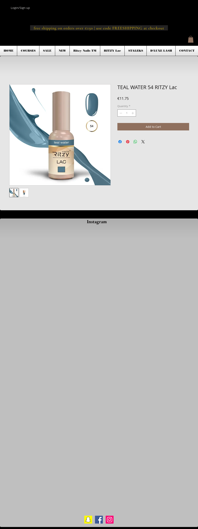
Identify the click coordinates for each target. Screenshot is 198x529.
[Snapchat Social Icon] (88, 520)
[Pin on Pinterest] (127, 141)
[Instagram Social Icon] (110, 520)
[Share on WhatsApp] (135, 141)
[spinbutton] (127, 113)
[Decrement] (120, 113)
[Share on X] (143, 141)
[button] (191, 39)
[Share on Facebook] (120, 141)
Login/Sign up (20, 7)
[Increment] (133, 113)
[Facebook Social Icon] (99, 520)
